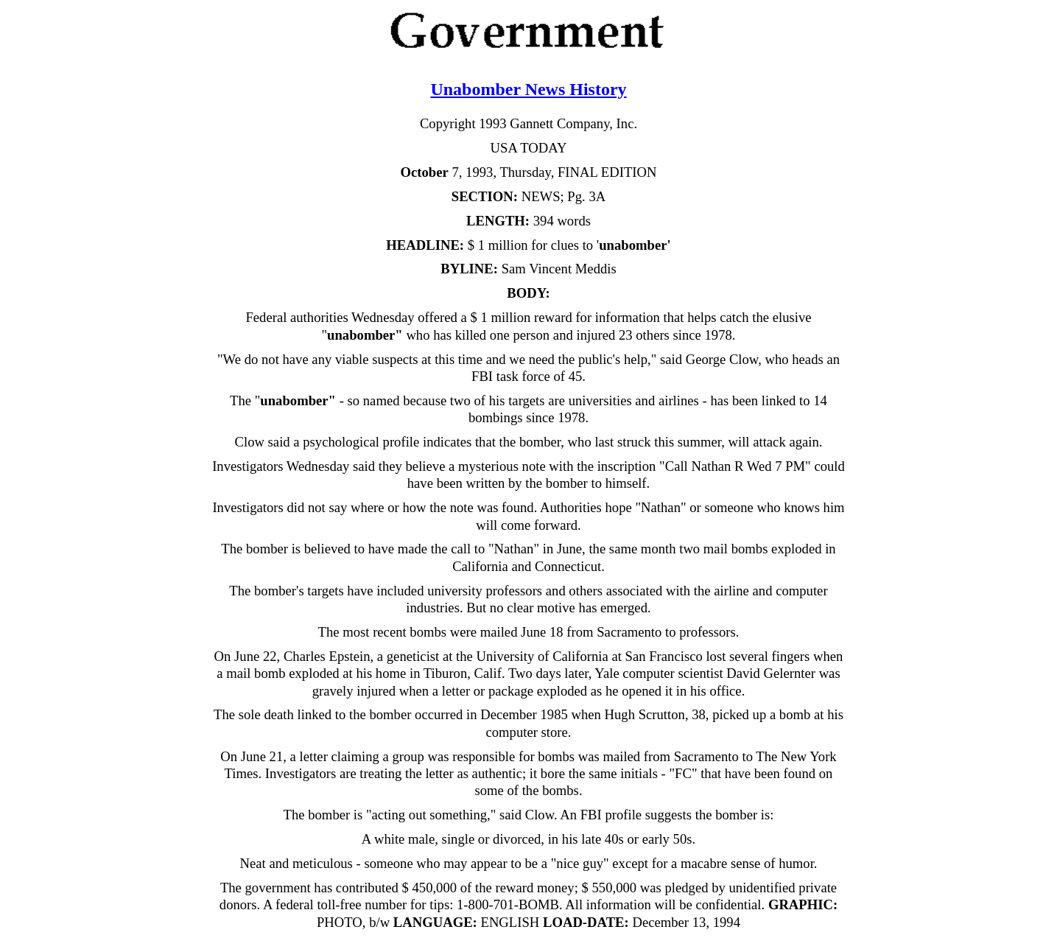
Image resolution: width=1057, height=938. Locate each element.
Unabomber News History (528, 89)
